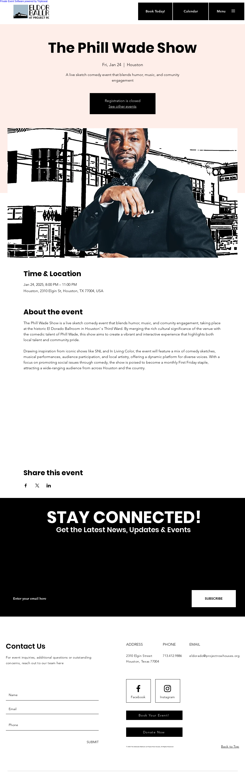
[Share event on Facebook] (25, 485)
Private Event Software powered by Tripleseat (23, 1)
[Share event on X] (37, 485)
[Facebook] (138, 697)
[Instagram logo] (167, 688)
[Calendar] (190, 11)
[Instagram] (167, 697)
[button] (221, 11)
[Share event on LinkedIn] (49, 485)
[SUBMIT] (92, 742)
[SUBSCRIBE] (213, 598)
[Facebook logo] (138, 688)
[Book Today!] (155, 11)
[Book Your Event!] (154, 715)
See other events (122, 106)
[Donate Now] (154, 732)
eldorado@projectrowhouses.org (214, 656)
